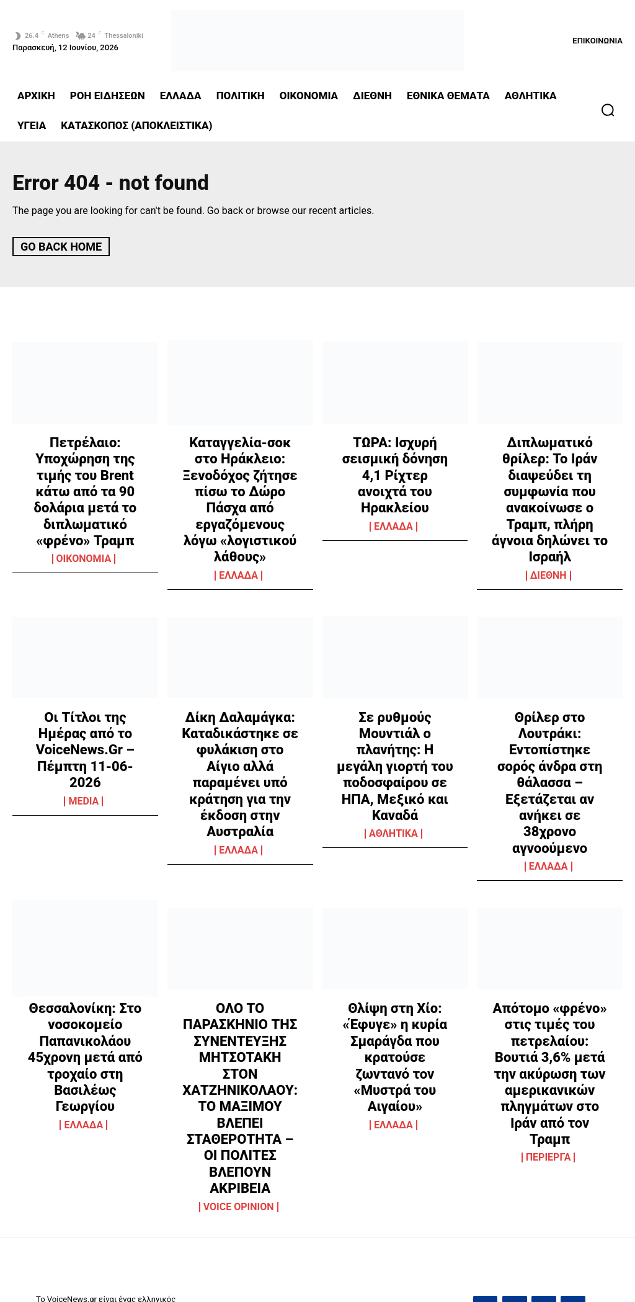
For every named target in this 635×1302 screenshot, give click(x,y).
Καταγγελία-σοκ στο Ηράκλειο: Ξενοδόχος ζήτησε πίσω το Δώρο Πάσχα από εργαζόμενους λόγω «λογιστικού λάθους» (240, 476)
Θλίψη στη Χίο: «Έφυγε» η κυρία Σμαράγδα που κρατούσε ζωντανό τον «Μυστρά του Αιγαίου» (394, 931)
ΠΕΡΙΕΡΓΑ (548, 1015)
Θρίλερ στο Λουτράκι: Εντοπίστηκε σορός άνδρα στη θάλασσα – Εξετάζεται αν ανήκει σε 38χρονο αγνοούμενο (550, 700)
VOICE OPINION (238, 1015)
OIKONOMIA (84, 526)
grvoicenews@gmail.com (529, 1136)
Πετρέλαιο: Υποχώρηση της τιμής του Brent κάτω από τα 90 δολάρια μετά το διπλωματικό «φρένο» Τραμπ (85, 476)
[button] (608, 110)
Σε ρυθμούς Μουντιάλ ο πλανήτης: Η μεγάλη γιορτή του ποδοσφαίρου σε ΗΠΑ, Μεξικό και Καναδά (395, 693)
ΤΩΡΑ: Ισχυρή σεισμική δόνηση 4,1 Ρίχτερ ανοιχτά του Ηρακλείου (394, 462)
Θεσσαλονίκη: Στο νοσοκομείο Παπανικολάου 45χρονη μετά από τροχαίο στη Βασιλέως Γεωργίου (85, 938)
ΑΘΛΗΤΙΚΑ (393, 737)
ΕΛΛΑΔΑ (238, 526)
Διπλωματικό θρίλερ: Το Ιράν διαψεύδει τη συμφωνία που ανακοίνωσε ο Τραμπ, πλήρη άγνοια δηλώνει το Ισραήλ (550, 476)
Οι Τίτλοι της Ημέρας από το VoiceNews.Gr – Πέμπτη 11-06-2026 (85, 680)
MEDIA (83, 735)
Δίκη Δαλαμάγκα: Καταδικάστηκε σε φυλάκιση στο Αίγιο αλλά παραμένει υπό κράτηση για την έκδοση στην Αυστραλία (240, 707)
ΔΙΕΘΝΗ (548, 526)
